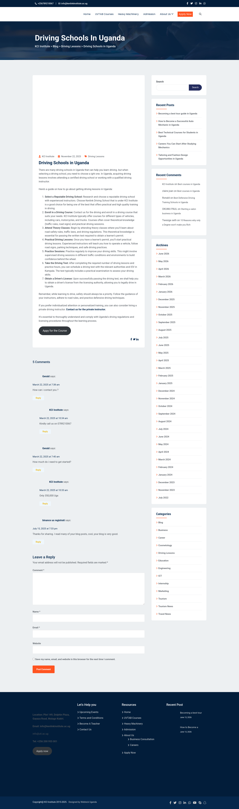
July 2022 (163, 497)
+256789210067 (46, 3)
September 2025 (166, 322)
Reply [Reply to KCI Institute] (45, 431)
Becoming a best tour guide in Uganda (177, 113)
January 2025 (165, 383)
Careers (134, 745)
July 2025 (163, 337)
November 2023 (166, 490)
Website (37, 643)
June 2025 (163, 345)
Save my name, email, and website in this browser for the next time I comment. (75, 659)
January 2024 (165, 474)
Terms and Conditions (91, 717)
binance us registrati (53, 520)
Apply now (42, 751)
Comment (38, 570)
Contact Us (86, 729)
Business (163, 530)
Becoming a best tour (191, 712)
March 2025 (164, 368)
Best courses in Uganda (189, 184)
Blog (160, 522)
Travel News (164, 614)
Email (36, 627)
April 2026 (163, 269)
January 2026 (165, 291)
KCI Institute (56, 410)
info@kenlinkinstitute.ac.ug (74, 3)
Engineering (164, 568)
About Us (166, 14)
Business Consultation (142, 739)
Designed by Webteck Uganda (83, 802)
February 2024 (165, 467)
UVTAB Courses (104, 14)
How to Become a (189, 727)
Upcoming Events (89, 712)
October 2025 (165, 314)
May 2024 (163, 444)
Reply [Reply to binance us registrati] (38, 542)
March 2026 (164, 276)
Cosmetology (165, 545)
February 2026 (165, 284)
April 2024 (163, 452)
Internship (163, 583)
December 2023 (166, 482)
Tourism (162, 598)
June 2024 (163, 436)
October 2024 (165, 406)
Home (87, 14)
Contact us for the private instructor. (86, 309)
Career (161, 537)
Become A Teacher (90, 723)
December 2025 (166, 299)
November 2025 (166, 307)
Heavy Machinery (128, 14)
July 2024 (163, 429)
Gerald (46, 376)
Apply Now (185, 14)
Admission (149, 14)
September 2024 (166, 413)
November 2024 (166, 398)
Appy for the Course (55, 330)
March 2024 (164, 459)
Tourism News (165, 606)
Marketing (163, 591)
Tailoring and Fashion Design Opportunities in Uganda (173, 157)
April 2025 (163, 360)
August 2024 (164, 421)
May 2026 (163, 261)
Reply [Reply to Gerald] (38, 398)
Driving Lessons (96, 156)
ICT (160, 576)
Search (160, 81)
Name (36, 611)
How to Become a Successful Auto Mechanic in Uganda (176, 123)
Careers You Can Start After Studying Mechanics (177, 145)
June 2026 (163, 253)
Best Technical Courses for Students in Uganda (178, 134)
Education (163, 560)
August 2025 (164, 330)
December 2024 (166, 391)
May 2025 (163, 352)
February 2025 (165, 375)
